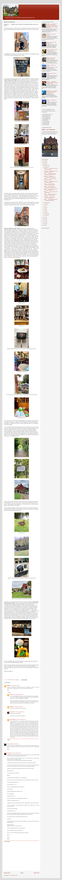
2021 (44, 162)
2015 (44, 223)
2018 (44, 218)
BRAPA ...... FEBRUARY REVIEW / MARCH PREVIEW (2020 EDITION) (52, 82)
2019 (44, 217)
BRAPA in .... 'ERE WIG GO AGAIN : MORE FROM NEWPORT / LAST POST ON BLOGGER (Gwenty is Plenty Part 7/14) (52, 25)
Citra (8, 743)
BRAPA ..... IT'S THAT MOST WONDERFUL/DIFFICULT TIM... (50, 187)
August (45, 204)
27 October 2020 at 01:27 (16, 753)
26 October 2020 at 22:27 (14, 743)
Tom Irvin (12, 694)
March (45, 212)
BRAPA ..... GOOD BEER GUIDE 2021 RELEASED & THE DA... (50, 174)
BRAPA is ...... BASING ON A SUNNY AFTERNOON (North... (51, 182)
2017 (44, 220)
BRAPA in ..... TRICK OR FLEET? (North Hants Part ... (50, 179)
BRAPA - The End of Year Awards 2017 (51, 43)
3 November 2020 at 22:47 (21, 719)
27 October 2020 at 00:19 (18, 706)
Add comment (7, 841)
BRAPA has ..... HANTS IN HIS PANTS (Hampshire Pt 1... (49, 197)
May (45, 208)
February (46, 213)
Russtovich (12, 711)
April (45, 210)
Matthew (8, 685)
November (46, 165)
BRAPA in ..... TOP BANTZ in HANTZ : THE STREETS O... (51, 169)
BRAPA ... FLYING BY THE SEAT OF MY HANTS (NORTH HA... (50, 190)
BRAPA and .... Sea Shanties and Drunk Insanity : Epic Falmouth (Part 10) (52, 91)
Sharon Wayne (13, 719)
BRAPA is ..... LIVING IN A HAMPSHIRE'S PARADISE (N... (50, 177)
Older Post (36, 873)
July (45, 205)
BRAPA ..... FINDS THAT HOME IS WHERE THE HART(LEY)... (50, 195)
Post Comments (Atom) (13, 875)
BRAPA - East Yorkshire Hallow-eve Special (51, 58)
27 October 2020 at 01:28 (19, 711)
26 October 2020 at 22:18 (15, 685)
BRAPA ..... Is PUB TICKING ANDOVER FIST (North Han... (50, 184)
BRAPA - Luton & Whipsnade (48, 129)
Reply (9, 739)
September (46, 202)
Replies (9, 692)
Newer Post (7, 873)
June (45, 207)
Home (21, 873)
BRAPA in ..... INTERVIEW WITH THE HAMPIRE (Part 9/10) (51, 172)
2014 (44, 225)
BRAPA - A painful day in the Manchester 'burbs (52, 50)
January (45, 215)
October (45, 167)
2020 (44, 164)
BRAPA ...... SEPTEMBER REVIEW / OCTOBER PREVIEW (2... (50, 200)
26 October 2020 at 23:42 (18, 694)
